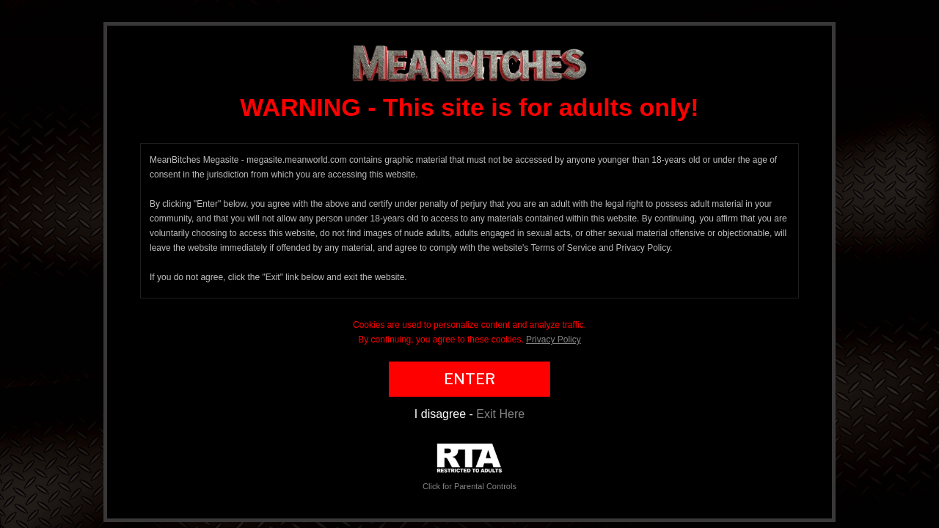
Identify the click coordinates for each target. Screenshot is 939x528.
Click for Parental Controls (469, 467)
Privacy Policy (553, 339)
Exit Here (500, 414)
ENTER (469, 379)
